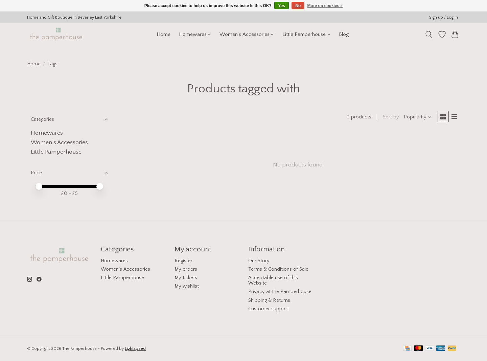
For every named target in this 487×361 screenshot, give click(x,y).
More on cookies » (325, 5)
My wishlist (187, 286)
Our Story (259, 261)
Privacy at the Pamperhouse (279, 291)
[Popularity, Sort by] (417, 117)
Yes (281, 5)
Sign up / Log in (443, 17)
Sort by (390, 117)
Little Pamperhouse (56, 152)
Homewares (47, 133)
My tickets (186, 277)
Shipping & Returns (269, 300)
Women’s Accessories (59, 142)
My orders (186, 269)
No (298, 5)
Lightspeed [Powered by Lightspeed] (135, 348)
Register (183, 261)
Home (163, 34)
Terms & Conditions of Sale (278, 269)
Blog (344, 34)
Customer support (268, 309)
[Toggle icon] (429, 34)
